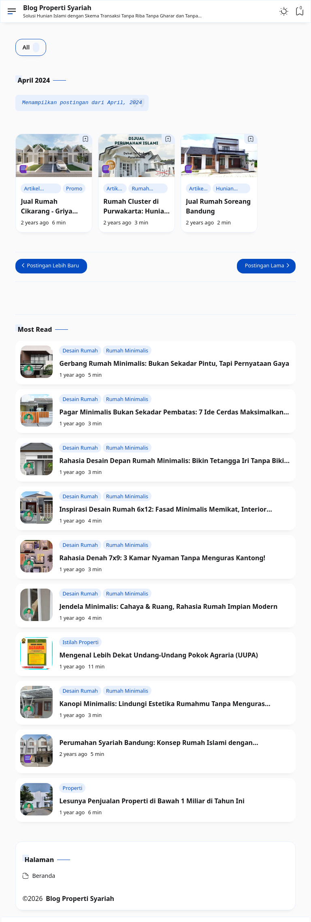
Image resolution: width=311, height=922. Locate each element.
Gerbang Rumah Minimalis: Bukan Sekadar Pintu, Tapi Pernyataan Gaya (174, 363)
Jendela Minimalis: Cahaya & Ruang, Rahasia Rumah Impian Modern (168, 606)
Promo (74, 188)
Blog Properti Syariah (57, 7)
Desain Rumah (80, 350)
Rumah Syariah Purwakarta (146, 189)
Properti (72, 788)
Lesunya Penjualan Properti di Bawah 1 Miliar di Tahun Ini (151, 800)
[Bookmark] (85, 139)
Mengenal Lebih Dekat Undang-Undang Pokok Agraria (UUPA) (158, 655)
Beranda (43, 875)
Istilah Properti (80, 642)
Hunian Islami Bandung (227, 189)
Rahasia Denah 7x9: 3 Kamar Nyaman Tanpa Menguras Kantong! (162, 557)
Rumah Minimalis (127, 350)
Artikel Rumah (32, 189)
